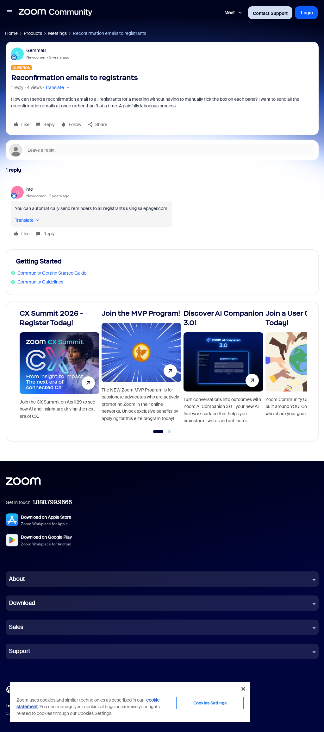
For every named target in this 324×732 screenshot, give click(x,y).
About (17, 579)
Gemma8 (36, 50)
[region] (130, 701)
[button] (9, 12)
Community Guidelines (40, 282)
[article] (162, 212)
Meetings (57, 33)
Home (11, 33)
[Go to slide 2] (169, 432)
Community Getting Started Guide (51, 273)
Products (33, 33)
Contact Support (270, 13)
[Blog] (10, 689)
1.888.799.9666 (52, 502)
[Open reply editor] (162, 150)
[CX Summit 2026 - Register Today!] (59, 369)
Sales (16, 627)
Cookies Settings (210, 703)
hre (29, 189)
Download (22, 603)
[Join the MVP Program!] (141, 369)
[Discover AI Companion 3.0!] (223, 369)
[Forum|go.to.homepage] (55, 12)
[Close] (243, 689)
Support (19, 651)
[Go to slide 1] (158, 432)
